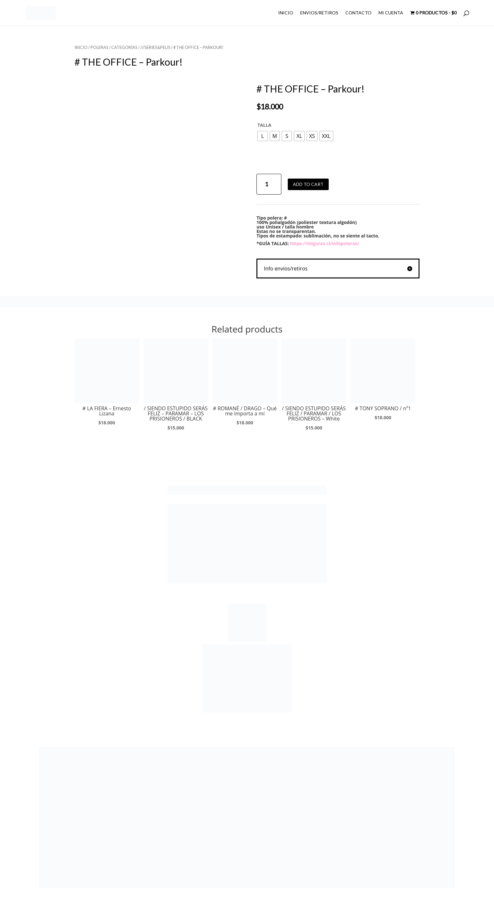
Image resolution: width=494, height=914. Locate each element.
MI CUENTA (391, 13)
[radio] (262, 136)
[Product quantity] (268, 184)
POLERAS (99, 47)
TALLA (264, 125)
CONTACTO (358, 13)
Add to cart (308, 184)
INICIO (285, 13)
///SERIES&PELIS (155, 47)
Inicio (81, 47)
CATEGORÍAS (124, 47)
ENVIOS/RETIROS (319, 13)
